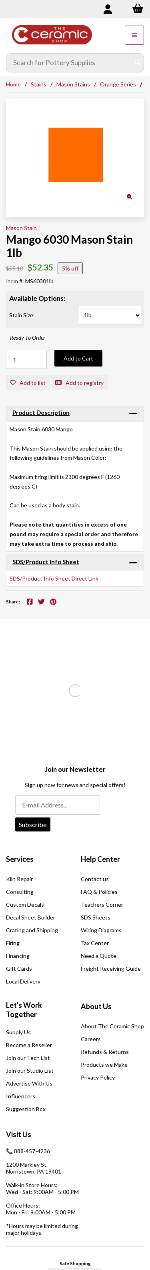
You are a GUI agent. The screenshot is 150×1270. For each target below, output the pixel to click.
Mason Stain (21, 227)
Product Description (41, 412)
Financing (18, 955)
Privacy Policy (98, 1077)
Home (13, 84)
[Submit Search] (137, 62)
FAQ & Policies (99, 891)
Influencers (20, 1096)
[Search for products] (69, 62)
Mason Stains (73, 84)
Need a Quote (98, 955)
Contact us (95, 878)
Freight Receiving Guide (111, 968)
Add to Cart (78, 358)
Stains (38, 84)
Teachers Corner (102, 904)
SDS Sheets (95, 917)
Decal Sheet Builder (30, 917)
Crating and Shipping (32, 930)
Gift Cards (19, 968)
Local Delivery (23, 981)
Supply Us (18, 1032)
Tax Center (95, 942)
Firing (13, 942)
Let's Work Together (24, 1010)
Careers (91, 1039)
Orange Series (118, 84)
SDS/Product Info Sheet (45, 561)
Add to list (28, 382)
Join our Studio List (30, 1070)
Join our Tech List (28, 1057)
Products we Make (104, 1064)
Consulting (20, 891)
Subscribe (32, 824)
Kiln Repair (19, 878)
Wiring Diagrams (101, 930)
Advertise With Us (29, 1083)
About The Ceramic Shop (112, 1026)
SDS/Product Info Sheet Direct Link (54, 578)
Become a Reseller (29, 1045)
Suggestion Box (26, 1109)
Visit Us (18, 1134)
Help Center (100, 859)
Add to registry (79, 382)
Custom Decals (25, 904)
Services (20, 859)
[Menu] (134, 35)
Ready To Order (27, 337)
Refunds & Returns (105, 1051)
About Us (96, 1006)
